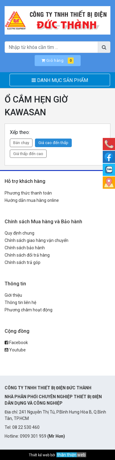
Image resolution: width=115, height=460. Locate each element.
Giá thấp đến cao (28, 153)
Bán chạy (21, 142)
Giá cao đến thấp (53, 142)
